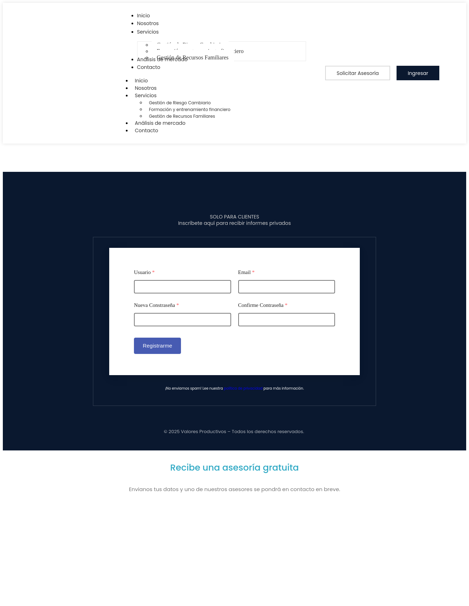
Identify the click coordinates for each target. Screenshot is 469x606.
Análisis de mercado (160, 123)
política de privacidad (243, 388)
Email (246, 272)
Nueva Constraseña (156, 305)
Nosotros (146, 88)
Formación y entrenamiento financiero (190, 109)
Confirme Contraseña (263, 305)
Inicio (141, 80)
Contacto (146, 130)
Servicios (149, 95)
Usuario (144, 272)
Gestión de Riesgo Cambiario (180, 103)
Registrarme (157, 346)
